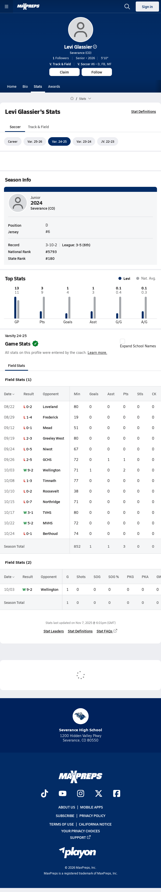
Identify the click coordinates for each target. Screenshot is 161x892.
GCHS (47, 459)
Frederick (50, 417)
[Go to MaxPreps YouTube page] (63, 793)
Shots (81, 576)
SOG (97, 576)
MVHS (48, 522)
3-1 (30, 512)
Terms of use (61, 824)
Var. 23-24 (84, 141)
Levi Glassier (80, 46)
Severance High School (80, 720)
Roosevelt (51, 491)
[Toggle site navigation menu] (6, 6)
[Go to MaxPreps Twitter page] (99, 793)
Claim (64, 71)
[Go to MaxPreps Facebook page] (117, 793)
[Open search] (127, 6)
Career (13, 141)
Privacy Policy (92, 815)
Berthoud (50, 533)
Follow (96, 71)
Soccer (15, 126)
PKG (130, 576)
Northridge (51, 501)
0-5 (29, 448)
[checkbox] (122, 341)
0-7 (29, 501)
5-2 (30, 522)
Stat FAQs (107, 631)
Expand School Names (138, 343)
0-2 (29, 406)
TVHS (47, 512)
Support (80, 837)
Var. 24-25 (59, 141)
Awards (54, 86)
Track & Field (38, 126)
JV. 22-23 (107, 141)
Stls (140, 393)
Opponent (51, 393)
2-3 (29, 438)
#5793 (51, 251)
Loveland (50, 406)
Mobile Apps (91, 806)
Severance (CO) (80, 52)
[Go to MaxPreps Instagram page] (81, 793)
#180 (50, 258)
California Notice (95, 824)
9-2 (30, 469)
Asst (110, 393)
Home (12, 86)
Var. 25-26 (35, 141)
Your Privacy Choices (80, 831)
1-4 (29, 417)
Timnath (49, 480)
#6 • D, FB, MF (94, 64)
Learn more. (97, 352)
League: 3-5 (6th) (76, 244)
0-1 (29, 427)
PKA (145, 576)
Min (77, 393)
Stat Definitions (143, 111)
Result (29, 393)
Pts (125, 393)
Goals (93, 393)
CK (154, 393)
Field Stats (16, 365)
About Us (66, 806)
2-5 (29, 459)
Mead (47, 427)
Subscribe (65, 815)
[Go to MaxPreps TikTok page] (45, 793)
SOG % (113, 576)
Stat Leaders (54, 631)
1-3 (29, 480)
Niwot (47, 448)
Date (9, 393)
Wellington (51, 469)
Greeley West (53, 438)
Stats (38, 86)
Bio (25, 86)
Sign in (147, 6)
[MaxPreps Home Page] (72, 99)
